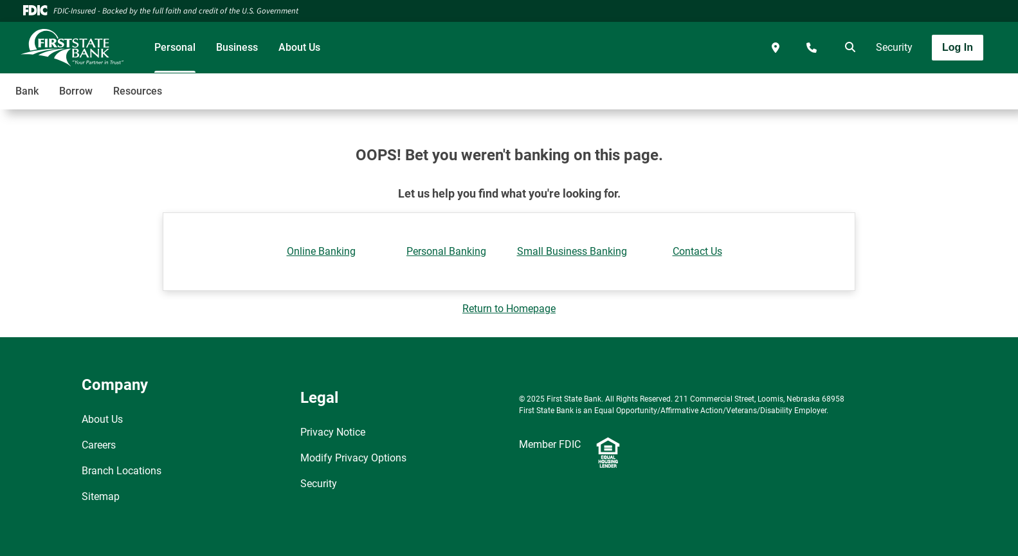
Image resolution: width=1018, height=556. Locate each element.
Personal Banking (446, 251)
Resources (137, 91)
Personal (174, 47)
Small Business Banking (572, 251)
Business (237, 47)
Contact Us (697, 251)
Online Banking (321, 251)
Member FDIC (550, 444)
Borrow (76, 91)
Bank (27, 91)
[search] (847, 47)
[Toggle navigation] (916, 84)
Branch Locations (121, 471)
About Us (299, 47)
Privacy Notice (332, 432)
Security (894, 47)
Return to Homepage (509, 308)
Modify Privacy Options (353, 458)
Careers (99, 445)
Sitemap (101, 496)
